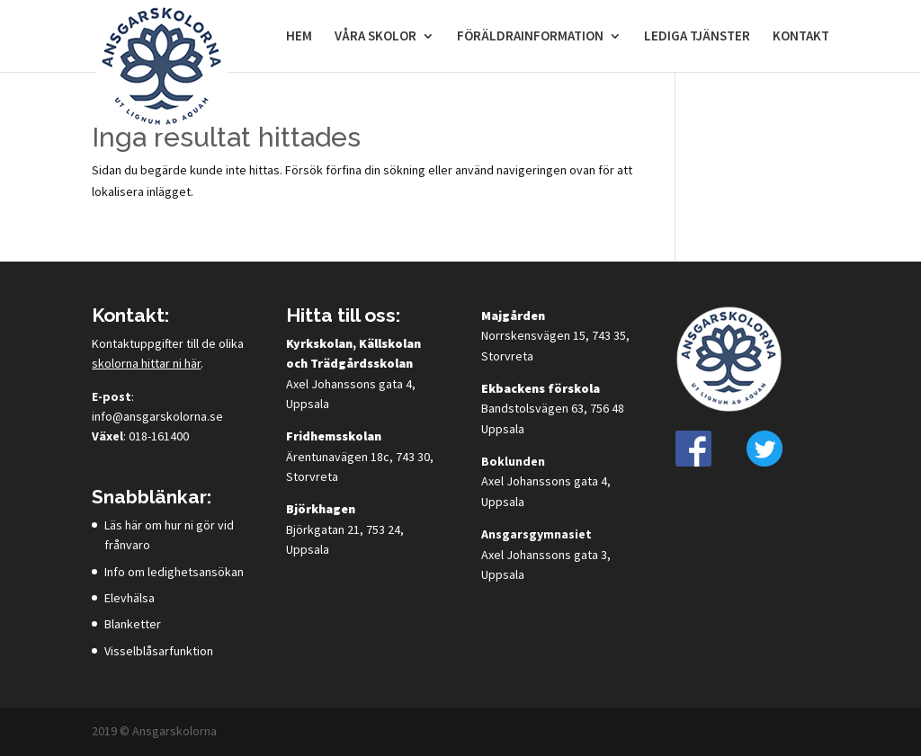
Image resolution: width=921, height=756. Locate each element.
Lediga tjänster (697, 37)
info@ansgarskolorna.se (157, 416)
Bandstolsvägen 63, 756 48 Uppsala (552, 408)
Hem (299, 37)
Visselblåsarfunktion (158, 651)
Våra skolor (375, 37)
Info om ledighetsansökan (174, 572)
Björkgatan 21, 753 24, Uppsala (345, 529)
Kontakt (801, 37)
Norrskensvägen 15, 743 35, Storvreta (555, 335)
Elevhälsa (129, 598)
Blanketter (132, 624)
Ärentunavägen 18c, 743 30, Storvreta (360, 456)
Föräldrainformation (530, 37)
